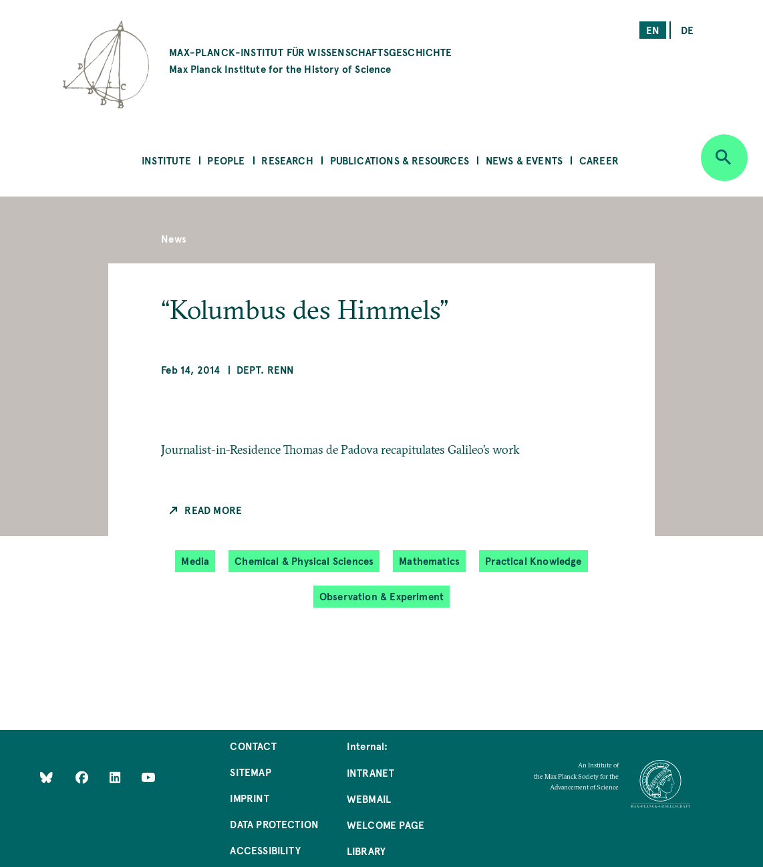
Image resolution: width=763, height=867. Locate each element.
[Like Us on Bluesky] (46, 776)
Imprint (249, 798)
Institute (166, 160)
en (652, 30)
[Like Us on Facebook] (83, 776)
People (226, 160)
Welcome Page (385, 825)
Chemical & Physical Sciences (304, 560)
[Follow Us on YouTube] (148, 776)
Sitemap (250, 772)
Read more (213, 510)
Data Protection (274, 824)
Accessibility (265, 850)
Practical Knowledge (533, 560)
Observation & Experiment (381, 596)
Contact (253, 746)
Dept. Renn (266, 369)
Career (599, 160)
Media (195, 560)
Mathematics (429, 560)
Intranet (370, 772)
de (687, 30)
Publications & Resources (399, 160)
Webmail (369, 798)
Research (287, 160)
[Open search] (724, 157)
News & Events (524, 160)
